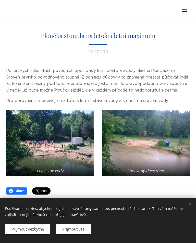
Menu (184, 9)
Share (16, 191)
